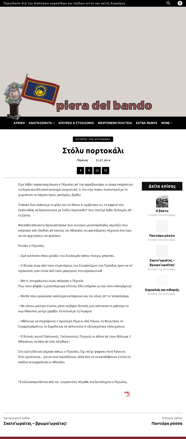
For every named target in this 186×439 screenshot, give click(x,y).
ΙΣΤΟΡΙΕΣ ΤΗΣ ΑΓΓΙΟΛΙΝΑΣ (93, 139)
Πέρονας (82, 160)
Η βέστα (162, 211)
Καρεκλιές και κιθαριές (162, 290)
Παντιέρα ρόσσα (162, 235)
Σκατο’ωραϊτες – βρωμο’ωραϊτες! (35, 423)
